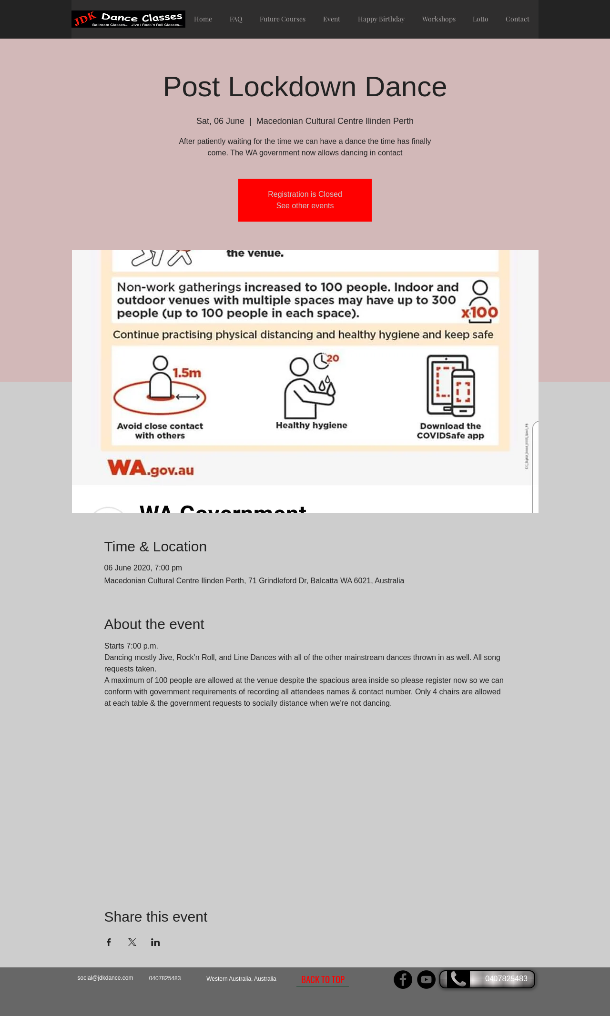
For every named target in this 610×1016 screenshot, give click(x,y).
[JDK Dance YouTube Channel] (426, 979)
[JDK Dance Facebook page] (403, 979)
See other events (305, 206)
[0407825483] (487, 979)
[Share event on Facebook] (108, 942)
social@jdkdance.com (105, 978)
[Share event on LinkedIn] (155, 942)
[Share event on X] (132, 942)
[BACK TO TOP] (322, 979)
